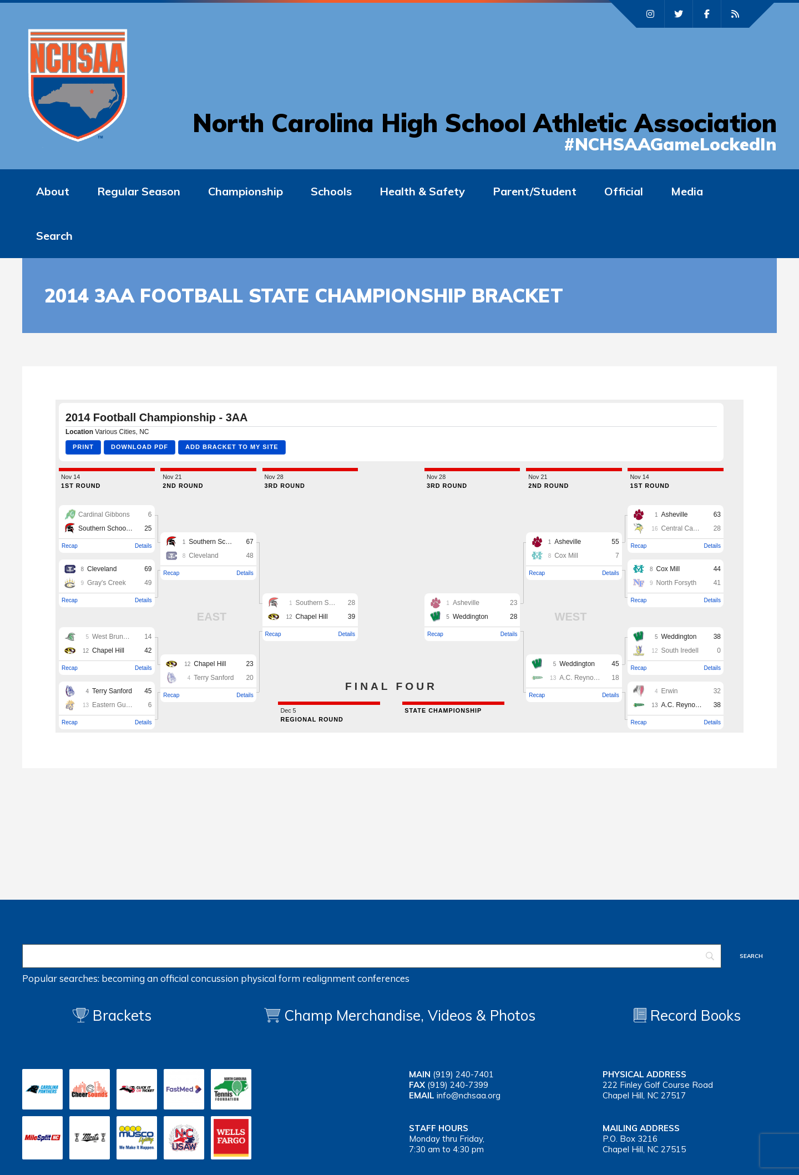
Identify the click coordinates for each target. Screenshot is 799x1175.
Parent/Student (535, 191)
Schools (331, 191)
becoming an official (145, 978)
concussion (215, 978)
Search (54, 236)
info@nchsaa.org (468, 1095)
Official (623, 191)
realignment (328, 978)
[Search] (371, 956)
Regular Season (138, 191)
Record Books (687, 1015)
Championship (245, 191)
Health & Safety (422, 191)
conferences (383, 978)
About (52, 191)
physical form (270, 978)
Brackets (112, 1015)
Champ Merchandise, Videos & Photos (409, 1015)
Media (687, 191)
